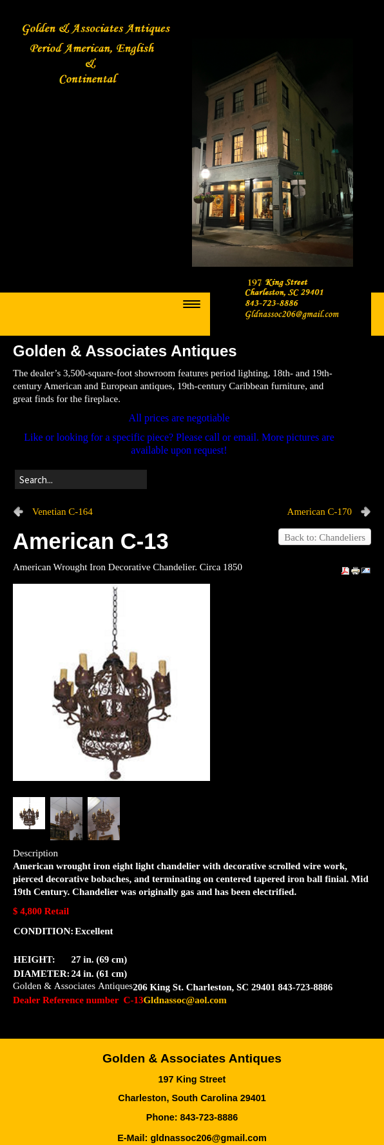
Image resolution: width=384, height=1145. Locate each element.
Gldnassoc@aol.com (184, 1000)
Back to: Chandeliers (324, 537)
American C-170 (319, 511)
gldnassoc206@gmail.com (208, 1138)
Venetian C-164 (62, 511)
